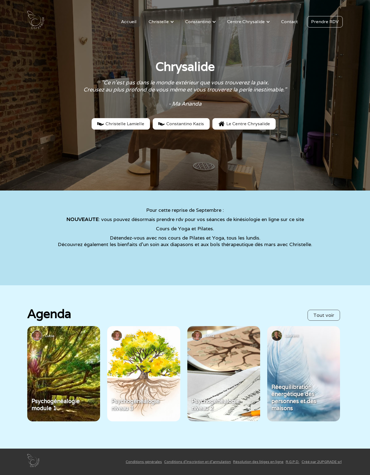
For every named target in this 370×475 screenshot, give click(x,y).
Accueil (129, 21)
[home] (36, 22)
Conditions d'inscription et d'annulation (197, 461)
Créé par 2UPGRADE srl (322, 461)
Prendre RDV (325, 21)
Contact (289, 21)
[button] (162, 21)
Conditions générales (144, 461)
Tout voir (323, 315)
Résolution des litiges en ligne (258, 461)
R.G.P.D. (292, 461)
